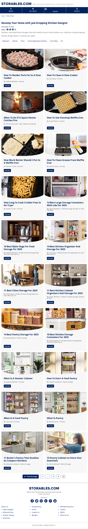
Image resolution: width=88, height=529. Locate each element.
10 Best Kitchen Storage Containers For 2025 (60, 336)
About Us (4, 507)
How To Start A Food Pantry (62, 378)
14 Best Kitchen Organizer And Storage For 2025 (63, 248)
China (22, 41)
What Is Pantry (55, 418)
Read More (7, 85)
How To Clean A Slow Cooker (62, 75)
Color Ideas (54, 41)
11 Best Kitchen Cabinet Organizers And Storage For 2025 (65, 292)
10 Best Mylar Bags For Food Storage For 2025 (19, 248)
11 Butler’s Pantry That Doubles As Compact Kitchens (21, 459)
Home (3, 16)
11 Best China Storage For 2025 (20, 290)
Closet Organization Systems (37, 41)
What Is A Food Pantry (16, 418)
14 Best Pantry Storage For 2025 (21, 334)
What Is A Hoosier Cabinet (18, 378)
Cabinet (14, 41)
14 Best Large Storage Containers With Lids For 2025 (65, 204)
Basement (5, 41)
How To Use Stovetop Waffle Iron (65, 117)
